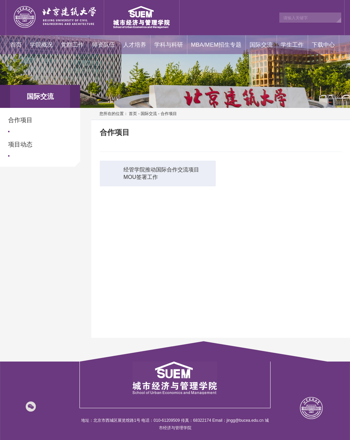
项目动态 (20, 144)
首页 (16, 44)
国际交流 (261, 44)
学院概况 (41, 44)
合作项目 (20, 120)
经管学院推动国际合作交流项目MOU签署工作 (154, 172)
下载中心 (323, 44)
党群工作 (72, 44)
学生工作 (292, 44)
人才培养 (134, 44)
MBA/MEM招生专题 (216, 44)
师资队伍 (103, 44)
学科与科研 (168, 44)
